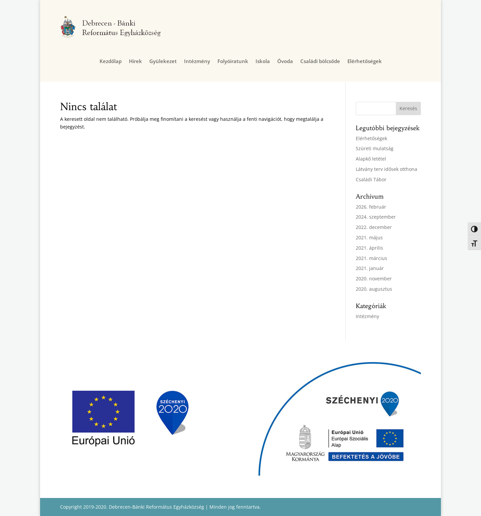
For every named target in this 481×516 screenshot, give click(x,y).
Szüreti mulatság (374, 148)
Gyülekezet (163, 61)
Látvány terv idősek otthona (386, 169)
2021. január (370, 268)
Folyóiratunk (232, 61)
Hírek (135, 61)
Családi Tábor (371, 179)
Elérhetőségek (364, 61)
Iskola (263, 61)
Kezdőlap (111, 61)
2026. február (371, 207)
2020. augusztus (374, 289)
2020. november (374, 278)
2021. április (369, 248)
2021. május (369, 237)
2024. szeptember (376, 217)
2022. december (374, 227)
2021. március (371, 258)
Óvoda (285, 61)
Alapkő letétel (371, 159)
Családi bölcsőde (320, 61)
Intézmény (197, 61)
